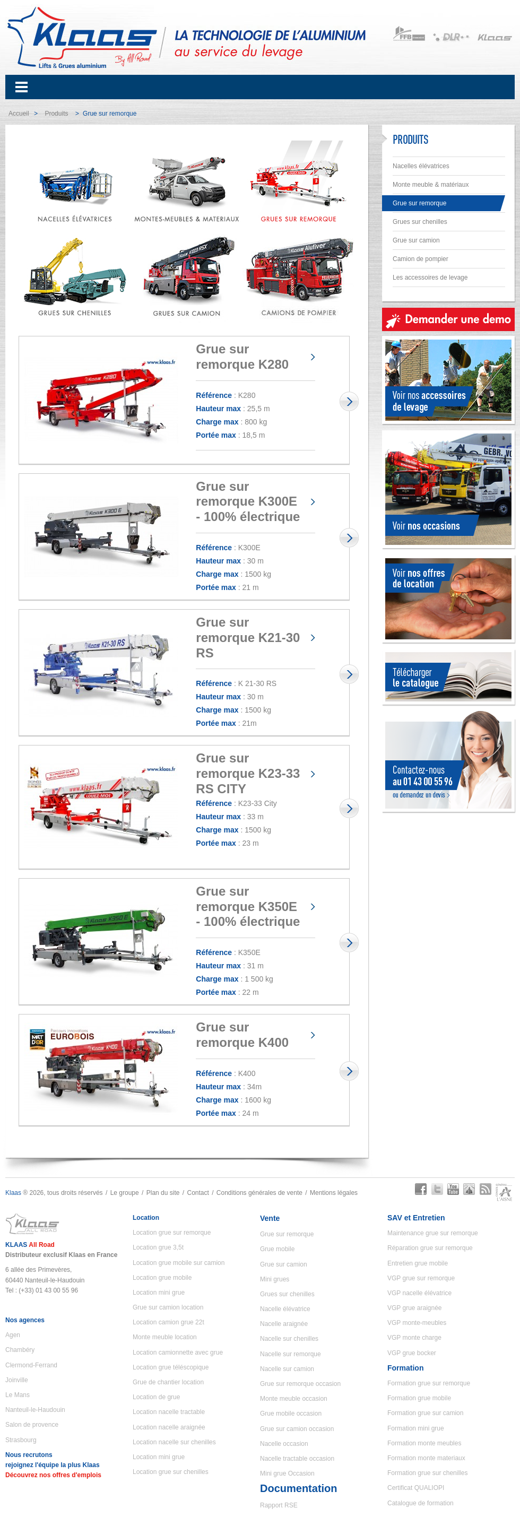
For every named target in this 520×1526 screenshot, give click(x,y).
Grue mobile (277, 1249)
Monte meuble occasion (293, 1398)
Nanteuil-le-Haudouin (35, 1410)
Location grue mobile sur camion (178, 1263)
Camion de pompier (420, 259)
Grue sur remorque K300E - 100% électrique (248, 501)
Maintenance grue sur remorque (432, 1233)
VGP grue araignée (414, 1308)
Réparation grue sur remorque (430, 1248)
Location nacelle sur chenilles (174, 1442)
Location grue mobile (162, 1277)
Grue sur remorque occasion (300, 1384)
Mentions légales (334, 1192)
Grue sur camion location (168, 1307)
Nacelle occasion (284, 1443)
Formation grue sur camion (425, 1413)
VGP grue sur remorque (421, 1278)
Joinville (16, 1380)
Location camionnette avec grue (178, 1352)
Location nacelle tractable (169, 1412)
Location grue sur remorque (172, 1232)
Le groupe (124, 1192)
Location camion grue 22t (168, 1322)
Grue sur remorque (419, 203)
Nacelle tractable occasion (297, 1458)
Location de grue (156, 1397)
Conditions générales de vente (259, 1192)
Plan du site (163, 1192)
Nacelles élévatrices (421, 166)
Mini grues (274, 1279)
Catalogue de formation (420, 1503)
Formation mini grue (415, 1428)
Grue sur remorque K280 (242, 356)
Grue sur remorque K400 (242, 1035)
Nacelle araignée (284, 1324)
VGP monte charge (414, 1337)
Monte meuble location (165, 1337)
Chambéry (19, 1350)
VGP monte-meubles (416, 1322)
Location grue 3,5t (158, 1247)
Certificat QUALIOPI (415, 1488)
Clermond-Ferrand (31, 1365)
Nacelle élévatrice (285, 1309)
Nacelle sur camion (287, 1369)
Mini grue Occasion (287, 1473)
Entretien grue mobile (417, 1263)
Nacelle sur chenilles (289, 1338)
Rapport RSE (279, 1505)
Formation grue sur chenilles (427, 1473)
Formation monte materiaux (426, 1458)
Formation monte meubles (424, 1443)
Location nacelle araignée (169, 1427)
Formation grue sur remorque (428, 1383)
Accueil (18, 113)
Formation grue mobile (419, 1398)
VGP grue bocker (411, 1353)
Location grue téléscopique (171, 1367)
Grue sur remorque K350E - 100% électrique (248, 906)
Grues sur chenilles (420, 222)
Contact (198, 1192)
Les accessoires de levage (430, 277)
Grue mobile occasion (291, 1413)
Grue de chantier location (168, 1382)
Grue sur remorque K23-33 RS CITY (248, 773)
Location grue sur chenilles (171, 1472)
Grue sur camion (416, 240)
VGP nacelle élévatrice (419, 1293)
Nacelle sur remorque (290, 1354)
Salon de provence (31, 1424)
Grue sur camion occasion (297, 1429)
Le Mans (17, 1395)
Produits (56, 113)
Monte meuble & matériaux (431, 184)
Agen (12, 1335)
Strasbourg (21, 1440)
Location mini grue (159, 1292)
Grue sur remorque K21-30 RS (248, 637)
